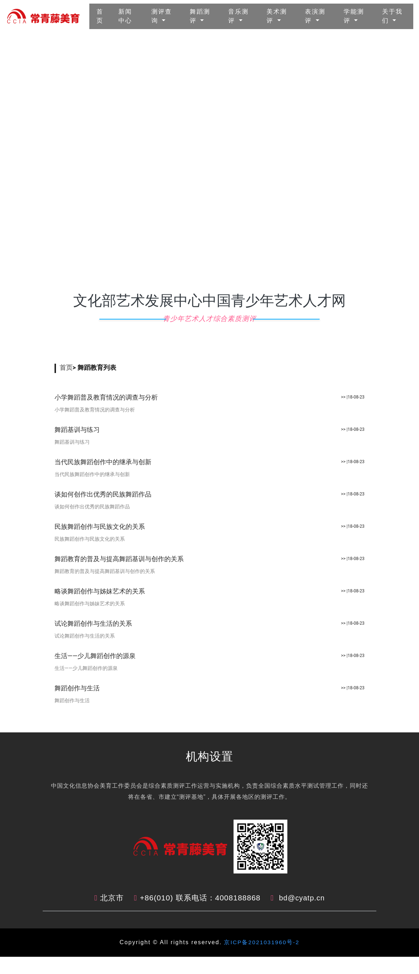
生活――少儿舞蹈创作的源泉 (95, 656)
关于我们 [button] (392, 16)
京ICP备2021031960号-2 (260, 942)
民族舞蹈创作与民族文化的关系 (100, 526)
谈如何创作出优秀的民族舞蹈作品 (103, 494)
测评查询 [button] (161, 16)
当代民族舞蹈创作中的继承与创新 (103, 462)
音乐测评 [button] (238, 16)
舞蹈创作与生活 (77, 688)
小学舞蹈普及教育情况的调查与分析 (106, 397)
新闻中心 (131, 16)
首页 (103, 16)
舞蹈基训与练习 (77, 429)
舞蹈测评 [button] (200, 16)
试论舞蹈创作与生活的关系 (93, 623)
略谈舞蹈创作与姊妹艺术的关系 (100, 591)
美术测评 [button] (277, 16)
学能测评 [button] (354, 16)
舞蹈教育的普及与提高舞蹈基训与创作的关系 (119, 559)
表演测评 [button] (315, 16)
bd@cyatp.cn (302, 898)
